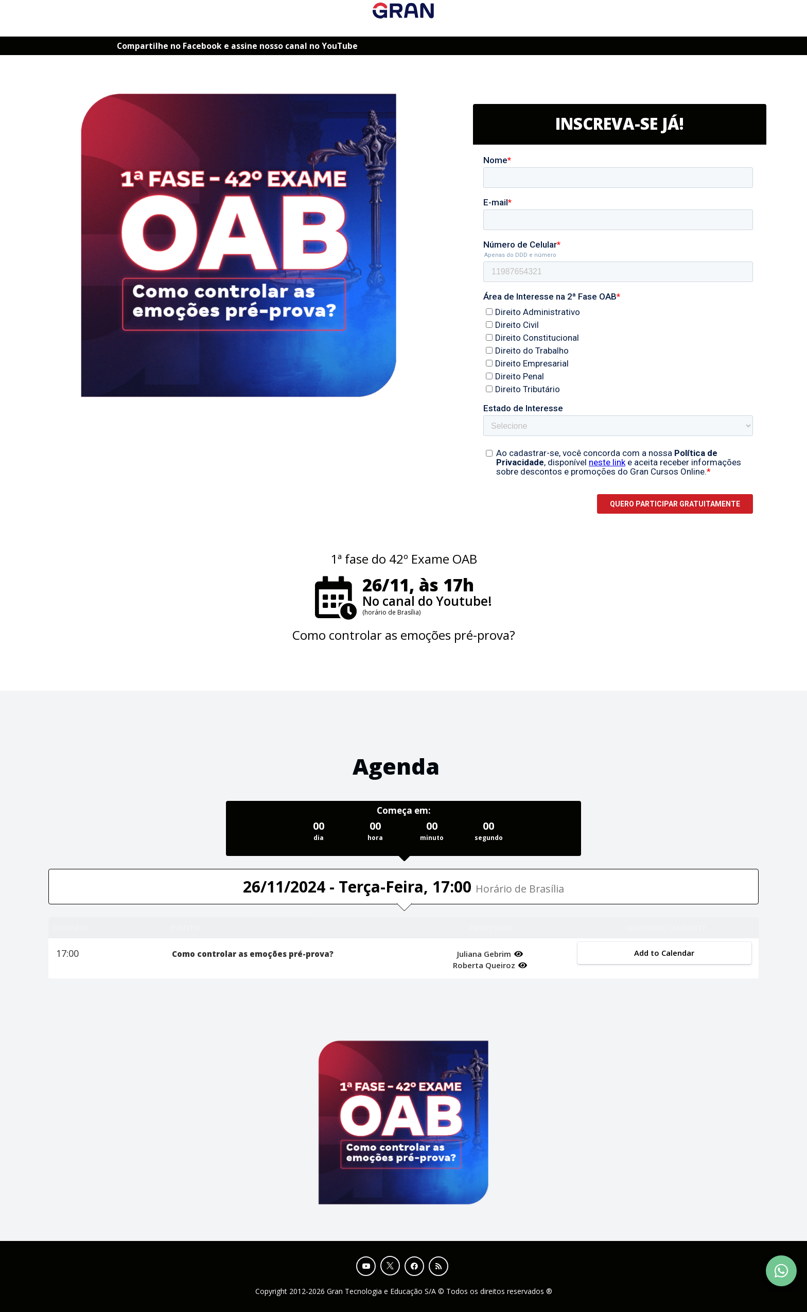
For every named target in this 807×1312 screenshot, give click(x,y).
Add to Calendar (664, 953)
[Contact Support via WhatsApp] (781, 1270)
